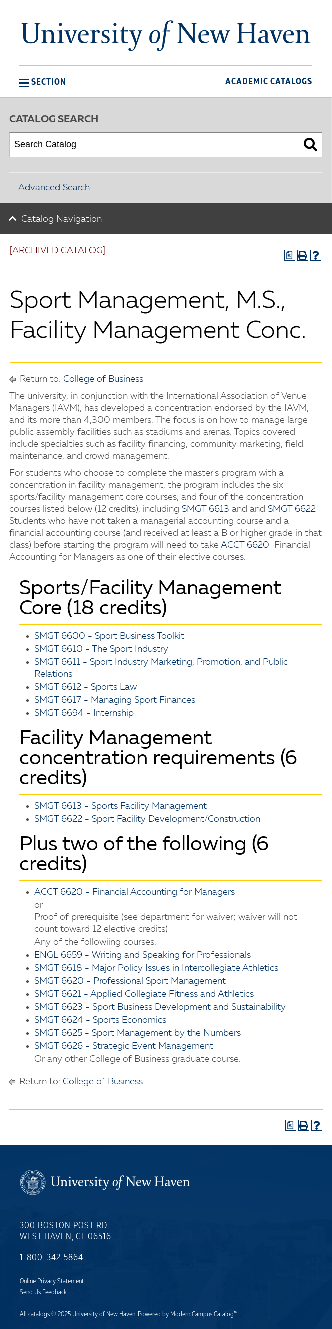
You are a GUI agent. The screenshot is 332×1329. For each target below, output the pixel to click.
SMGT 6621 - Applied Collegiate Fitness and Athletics (144, 994)
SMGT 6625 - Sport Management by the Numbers (137, 1033)
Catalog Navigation (62, 219)
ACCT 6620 (245, 545)
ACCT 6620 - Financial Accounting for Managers (134, 892)
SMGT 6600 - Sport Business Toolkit (109, 636)
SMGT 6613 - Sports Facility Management (120, 806)
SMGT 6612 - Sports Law (85, 687)
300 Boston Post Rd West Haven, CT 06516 (66, 1232)
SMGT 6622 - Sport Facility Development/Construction (147, 819)
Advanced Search (54, 188)
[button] (43, 82)
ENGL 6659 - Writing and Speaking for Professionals (142, 955)
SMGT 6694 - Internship (84, 713)
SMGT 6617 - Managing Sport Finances (115, 700)
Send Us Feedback (43, 1292)
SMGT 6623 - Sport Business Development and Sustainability (160, 1007)
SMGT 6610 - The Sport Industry (101, 649)
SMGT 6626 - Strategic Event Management (124, 1046)
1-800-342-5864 (52, 1258)
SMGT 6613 (206, 509)
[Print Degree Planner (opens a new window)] (290, 255)
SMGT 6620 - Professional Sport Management (130, 981)
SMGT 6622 (292, 509)
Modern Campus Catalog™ (204, 1314)
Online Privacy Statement (52, 1281)
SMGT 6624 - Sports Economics (100, 1020)
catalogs (39, 1314)
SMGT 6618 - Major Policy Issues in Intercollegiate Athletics (156, 968)
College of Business (104, 379)
